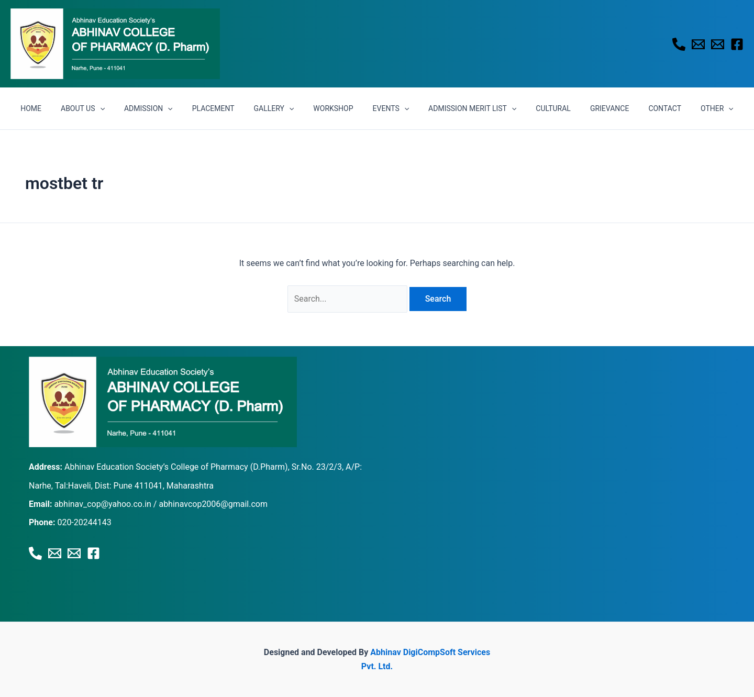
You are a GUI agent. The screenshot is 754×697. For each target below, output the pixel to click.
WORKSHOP (336, 108)
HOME (57, 108)
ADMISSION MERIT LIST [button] (465, 108)
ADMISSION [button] (164, 108)
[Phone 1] (678, 44)
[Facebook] (737, 44)
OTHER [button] (691, 108)
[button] (121, 108)
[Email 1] (698, 44)
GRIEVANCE (593, 108)
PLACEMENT (225, 108)
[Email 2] (717, 44)
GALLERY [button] (281, 108)
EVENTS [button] (388, 108)
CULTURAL (541, 108)
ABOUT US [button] (104, 108)
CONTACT (643, 108)
